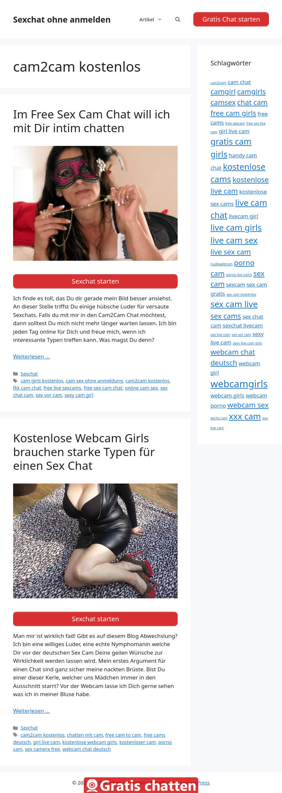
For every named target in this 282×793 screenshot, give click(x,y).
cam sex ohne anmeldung (94, 381)
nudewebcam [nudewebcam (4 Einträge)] (221, 264)
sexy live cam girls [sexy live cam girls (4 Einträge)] (247, 343)
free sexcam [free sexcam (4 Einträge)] (235, 123)
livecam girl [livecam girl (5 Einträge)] (243, 216)
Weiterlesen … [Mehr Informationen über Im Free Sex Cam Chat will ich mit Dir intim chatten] (31, 356)
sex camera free (42, 749)
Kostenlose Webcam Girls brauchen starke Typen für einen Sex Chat (84, 451)
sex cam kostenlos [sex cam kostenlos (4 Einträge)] (241, 294)
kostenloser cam (137, 742)
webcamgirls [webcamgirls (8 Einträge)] (239, 383)
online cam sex (141, 388)
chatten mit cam (85, 735)
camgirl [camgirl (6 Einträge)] (223, 91)
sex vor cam (49, 395)
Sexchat (29, 374)
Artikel (154, 19)
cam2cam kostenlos (147, 381)
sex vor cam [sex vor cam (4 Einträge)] (241, 334)
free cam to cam (123, 735)
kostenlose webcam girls (89, 742)
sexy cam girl (78, 395)
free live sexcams (62, 388)
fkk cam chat (27, 388)
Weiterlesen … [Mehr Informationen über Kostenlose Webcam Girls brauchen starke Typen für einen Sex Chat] (31, 710)
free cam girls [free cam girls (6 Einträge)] (233, 113)
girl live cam (46, 742)
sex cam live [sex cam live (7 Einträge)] (233, 304)
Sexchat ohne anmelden (62, 19)
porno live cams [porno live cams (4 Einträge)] (239, 275)
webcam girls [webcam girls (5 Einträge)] (227, 395)
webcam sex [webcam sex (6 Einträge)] (248, 405)
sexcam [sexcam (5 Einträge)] (235, 284)
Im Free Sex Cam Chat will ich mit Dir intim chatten (91, 120)
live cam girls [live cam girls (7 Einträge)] (235, 227)
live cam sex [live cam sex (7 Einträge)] (233, 240)
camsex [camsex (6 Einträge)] (223, 102)
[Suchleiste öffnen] (178, 19)
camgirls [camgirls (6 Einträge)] (251, 91)
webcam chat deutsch (86, 749)
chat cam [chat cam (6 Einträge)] (252, 102)
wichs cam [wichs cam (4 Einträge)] (218, 418)
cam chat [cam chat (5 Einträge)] (239, 82)
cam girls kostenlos (42, 381)
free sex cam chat (103, 388)
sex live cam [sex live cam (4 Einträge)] (220, 334)
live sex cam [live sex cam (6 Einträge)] (230, 251)
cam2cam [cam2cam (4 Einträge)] (218, 82)
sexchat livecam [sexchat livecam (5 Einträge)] (243, 325)
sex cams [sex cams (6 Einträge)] (225, 316)
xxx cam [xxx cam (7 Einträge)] (245, 416)
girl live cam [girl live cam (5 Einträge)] (234, 131)
